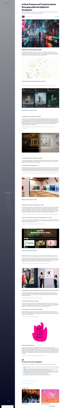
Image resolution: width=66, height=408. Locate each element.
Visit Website (57, 16)
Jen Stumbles (6, 3)
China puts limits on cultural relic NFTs (29, 110)
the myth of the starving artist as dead (41, 303)
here (47, 373)
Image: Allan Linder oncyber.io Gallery (29, 199)
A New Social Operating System (28, 371)
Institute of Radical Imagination (28, 345)
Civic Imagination (26, 374)
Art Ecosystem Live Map (27, 81)
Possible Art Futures (26, 372)
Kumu (44, 81)
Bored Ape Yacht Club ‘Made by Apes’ (29, 250)
